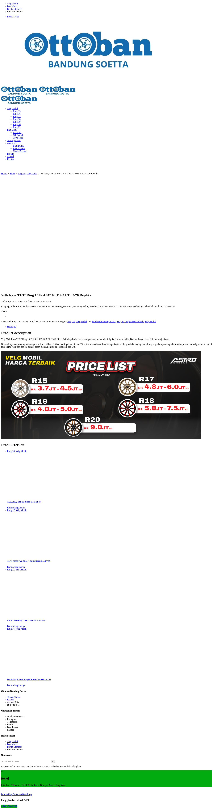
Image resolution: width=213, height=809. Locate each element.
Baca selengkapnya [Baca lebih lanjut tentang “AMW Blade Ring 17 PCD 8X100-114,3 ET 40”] (16, 626)
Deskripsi (11, 326)
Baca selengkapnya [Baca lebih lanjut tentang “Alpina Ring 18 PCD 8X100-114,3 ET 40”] (16, 507)
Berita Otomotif (14, 9)
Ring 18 (11, 451)
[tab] (109, 326)
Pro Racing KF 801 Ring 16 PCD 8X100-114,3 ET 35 (29, 679)
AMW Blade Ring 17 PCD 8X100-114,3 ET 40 (26, 620)
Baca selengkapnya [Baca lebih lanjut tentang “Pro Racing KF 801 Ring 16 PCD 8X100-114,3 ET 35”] (16, 685)
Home (4, 173)
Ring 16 (11, 628)
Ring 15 (21, 173)
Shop (12, 173)
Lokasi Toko (13, 16)
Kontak (10, 699)
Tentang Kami (14, 697)
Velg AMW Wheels (134, 321)
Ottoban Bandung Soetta (103, 321)
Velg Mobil (12, 3)
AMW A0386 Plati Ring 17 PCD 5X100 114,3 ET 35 (28, 561)
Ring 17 (11, 510)
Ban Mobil (12, 6)
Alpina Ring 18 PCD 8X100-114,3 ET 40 (24, 502)
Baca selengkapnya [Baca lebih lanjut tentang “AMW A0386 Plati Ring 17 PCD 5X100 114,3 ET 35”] (16, 567)
